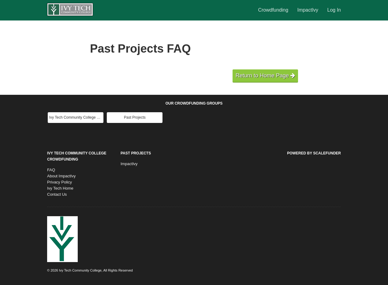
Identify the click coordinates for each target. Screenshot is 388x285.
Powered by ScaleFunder (314, 153)
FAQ (51, 170)
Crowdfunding (273, 10)
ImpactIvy (308, 10)
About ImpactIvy (61, 176)
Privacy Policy (59, 182)
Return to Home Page (265, 75)
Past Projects (135, 117)
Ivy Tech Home (60, 188)
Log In (334, 10)
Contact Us (57, 194)
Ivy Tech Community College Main (76, 117)
